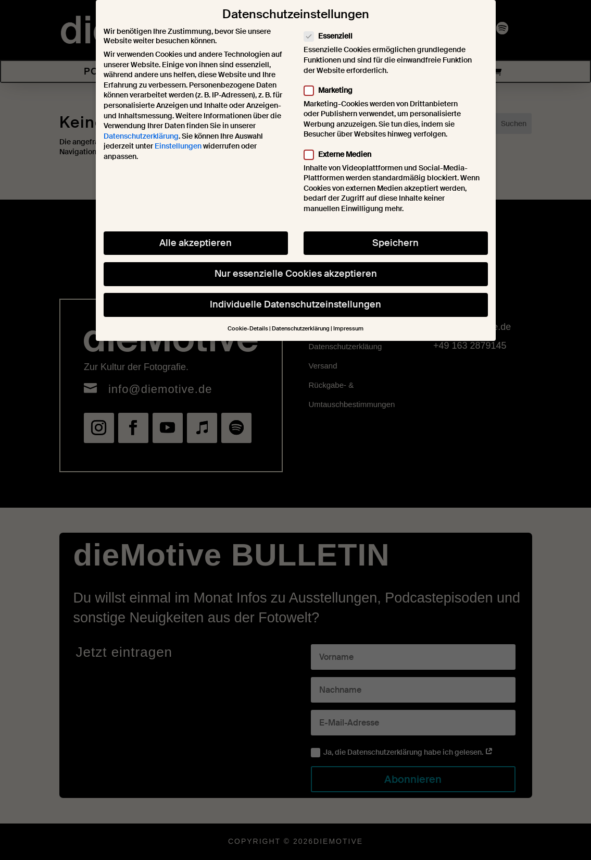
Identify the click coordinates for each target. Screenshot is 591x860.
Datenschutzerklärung (141, 122)
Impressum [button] (348, 315)
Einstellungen (178, 132)
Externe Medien (342, 140)
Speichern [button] (395, 229)
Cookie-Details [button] (248, 315)
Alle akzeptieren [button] (195, 229)
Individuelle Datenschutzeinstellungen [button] (295, 291)
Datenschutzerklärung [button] (301, 315)
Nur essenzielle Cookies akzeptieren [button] (296, 260)
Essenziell (332, 22)
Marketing (332, 76)
